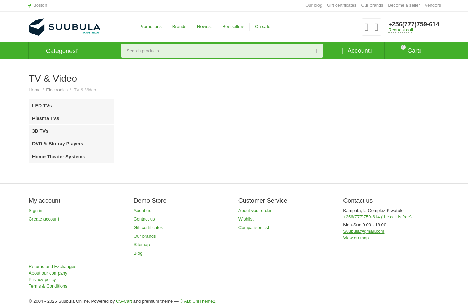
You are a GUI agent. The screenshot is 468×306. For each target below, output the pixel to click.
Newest (204, 26)
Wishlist (246, 219)
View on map (356, 237)
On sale (262, 26)
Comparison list (253, 227)
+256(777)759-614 (413, 24)
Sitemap (141, 244)
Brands (179, 26)
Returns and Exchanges (52, 266)
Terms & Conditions (48, 286)
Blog (137, 253)
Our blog (313, 5)
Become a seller (404, 5)
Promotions (150, 26)
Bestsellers (233, 26)
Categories (61, 51)
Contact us (144, 219)
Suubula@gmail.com (363, 231)
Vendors (433, 5)
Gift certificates (341, 5)
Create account (44, 219)
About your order (255, 210)
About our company (48, 273)
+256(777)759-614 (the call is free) (377, 216)
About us (142, 210)
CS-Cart (124, 301)
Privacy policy (42, 279)
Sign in (35, 210)
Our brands (372, 5)
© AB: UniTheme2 (197, 301)
